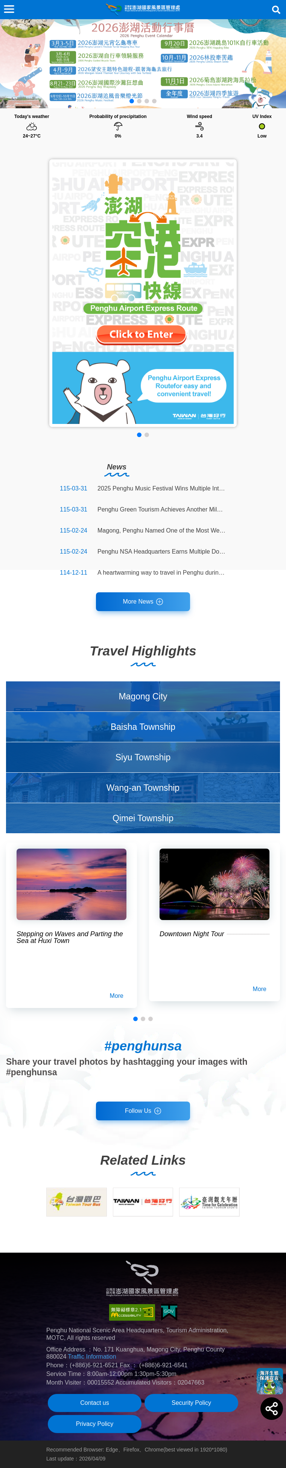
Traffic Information (92, 1356)
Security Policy (191, 1403)
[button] (131, 101)
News (116, 467)
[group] (76, 1202)
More (116, 996)
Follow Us (138, 1111)
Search (276, 10)
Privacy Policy (95, 1424)
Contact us (94, 1403)
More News (138, 601)
